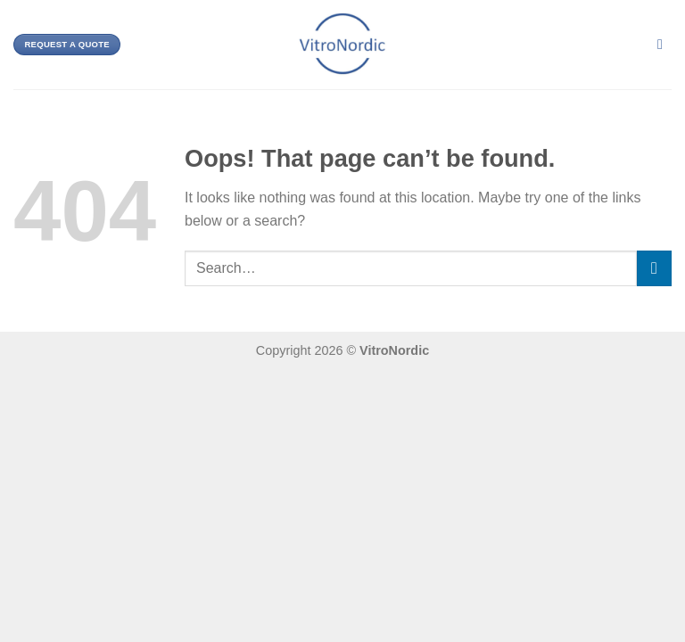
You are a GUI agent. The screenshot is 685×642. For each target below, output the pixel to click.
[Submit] (654, 268)
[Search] (664, 44)
